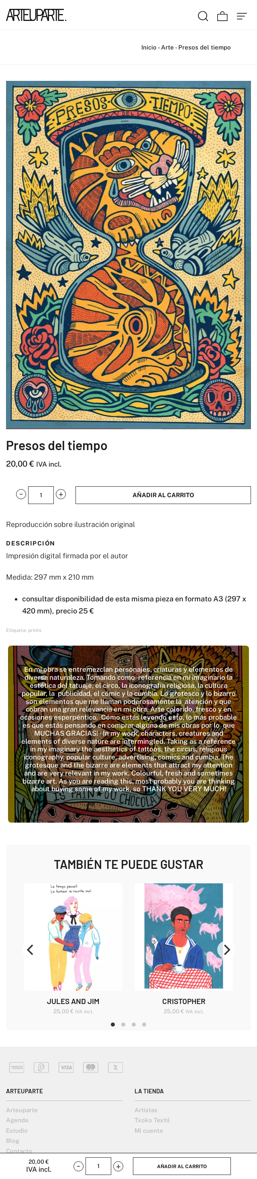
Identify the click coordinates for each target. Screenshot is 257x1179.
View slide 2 (123, 1025)
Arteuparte (22, 1110)
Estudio (17, 1130)
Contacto (19, 1151)
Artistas (146, 1110)
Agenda (17, 1120)
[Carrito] (222, 15)
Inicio (149, 47)
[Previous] (31, 950)
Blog (12, 1140)
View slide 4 (144, 1025)
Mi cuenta (149, 1130)
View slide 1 (113, 1025)
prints (34, 630)
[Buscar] (203, 15)
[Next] (226, 950)
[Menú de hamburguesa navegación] (242, 15)
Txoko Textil (152, 1120)
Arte (167, 47)
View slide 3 (134, 1025)
